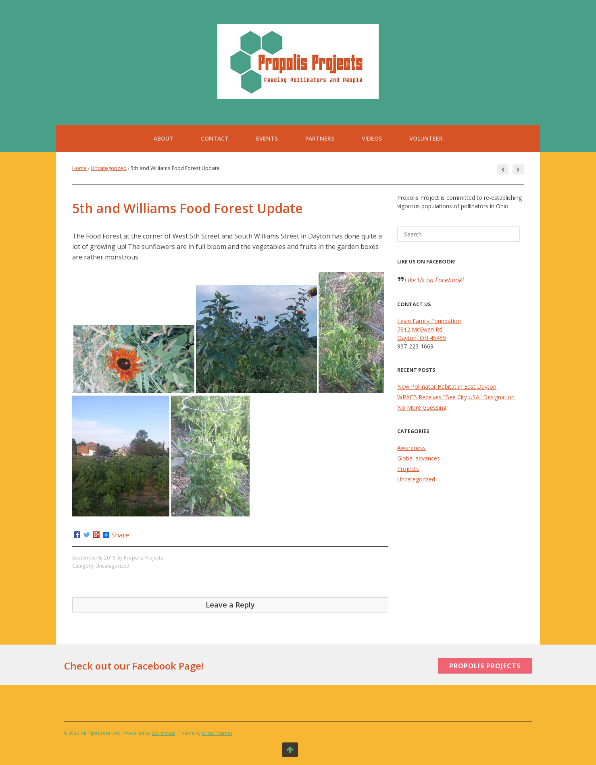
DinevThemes (217, 733)
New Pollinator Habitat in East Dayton (446, 386)
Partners (319, 138)
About (163, 138)
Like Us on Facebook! (426, 261)
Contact (215, 138)
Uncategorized (109, 168)
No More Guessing (421, 407)
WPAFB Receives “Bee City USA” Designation (456, 397)
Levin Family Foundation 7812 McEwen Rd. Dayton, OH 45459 (429, 329)
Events (267, 138)
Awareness (411, 448)
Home (79, 168)
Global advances (418, 458)
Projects (408, 469)
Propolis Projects (143, 557)
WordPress (163, 733)
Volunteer (426, 138)
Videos (372, 138)
